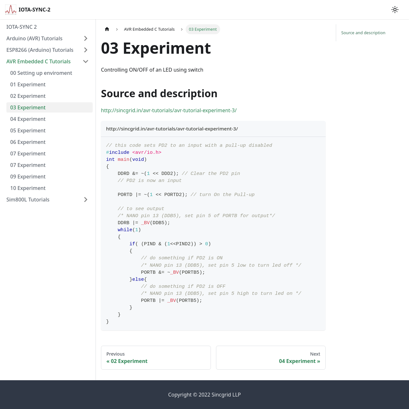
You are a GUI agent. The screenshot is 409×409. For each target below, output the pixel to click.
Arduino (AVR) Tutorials (34, 38)
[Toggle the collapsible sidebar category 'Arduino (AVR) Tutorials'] (86, 38)
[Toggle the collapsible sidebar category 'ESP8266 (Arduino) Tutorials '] (86, 50)
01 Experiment (28, 84)
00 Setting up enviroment (41, 72)
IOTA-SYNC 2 (21, 26)
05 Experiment (28, 130)
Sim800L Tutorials (28, 199)
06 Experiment (28, 142)
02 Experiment (28, 95)
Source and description (363, 32)
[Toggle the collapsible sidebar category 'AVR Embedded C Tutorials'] (86, 61)
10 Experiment (28, 188)
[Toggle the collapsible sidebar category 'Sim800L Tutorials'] (86, 199)
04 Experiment (28, 118)
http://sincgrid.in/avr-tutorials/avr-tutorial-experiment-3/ (169, 110)
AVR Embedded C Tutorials (38, 61)
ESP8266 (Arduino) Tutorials (39, 49)
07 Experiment (28, 153)
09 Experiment (28, 176)
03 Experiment (28, 107)
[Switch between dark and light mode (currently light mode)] (395, 9)
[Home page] (107, 29)
